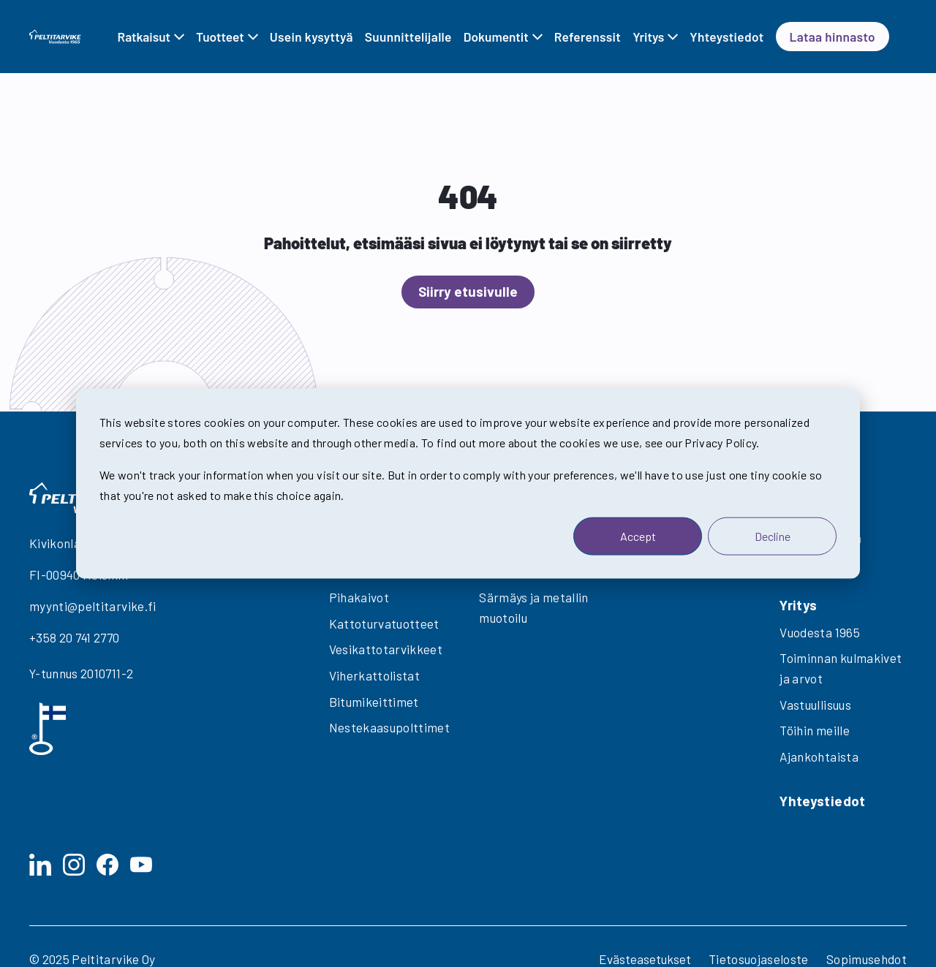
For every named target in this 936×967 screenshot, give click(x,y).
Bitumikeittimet (374, 701)
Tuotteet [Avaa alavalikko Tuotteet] (220, 37)
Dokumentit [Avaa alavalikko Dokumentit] (496, 37)
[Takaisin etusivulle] (55, 36)
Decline (772, 535)
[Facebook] (107, 864)
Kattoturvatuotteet (384, 623)
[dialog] (468, 483)
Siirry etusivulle (468, 291)
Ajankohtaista (819, 756)
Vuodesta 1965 (820, 632)
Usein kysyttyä (311, 37)
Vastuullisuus (815, 704)
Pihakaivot (359, 597)
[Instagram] (74, 864)
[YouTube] (141, 864)
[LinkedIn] (40, 864)
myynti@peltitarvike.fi (92, 606)
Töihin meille (815, 730)
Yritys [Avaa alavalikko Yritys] (648, 37)
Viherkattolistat (374, 675)
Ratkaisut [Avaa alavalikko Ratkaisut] (144, 37)
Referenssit (587, 37)
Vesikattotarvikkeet (386, 649)
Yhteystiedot (726, 37)
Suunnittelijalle (408, 37)
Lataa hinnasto (832, 36)
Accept (638, 535)
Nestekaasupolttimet (389, 727)
